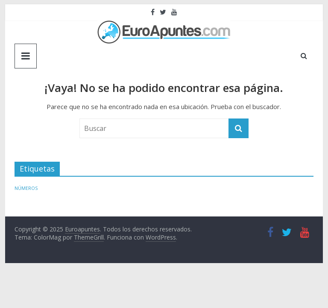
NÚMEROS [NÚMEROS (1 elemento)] (26, 188)
